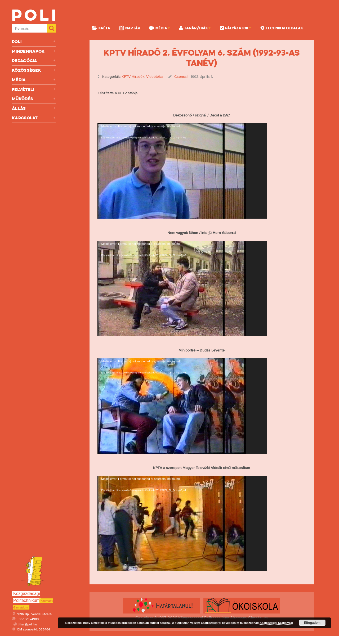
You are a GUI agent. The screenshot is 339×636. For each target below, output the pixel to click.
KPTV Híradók (133, 76)
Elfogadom (312, 623)
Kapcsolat (34, 118)
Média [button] (159, 27)
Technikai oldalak (281, 27)
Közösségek (34, 70)
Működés (34, 99)
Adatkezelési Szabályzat (276, 622)
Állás (34, 108)
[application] (182, 171)
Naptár (129, 27)
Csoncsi (181, 76)
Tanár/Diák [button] (195, 27)
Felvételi (34, 89)
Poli (34, 41)
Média (34, 80)
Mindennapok (34, 51)
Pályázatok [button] (235, 27)
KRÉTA (101, 27)
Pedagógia (34, 61)
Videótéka (154, 76)
